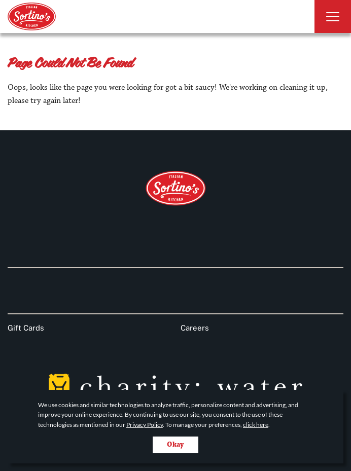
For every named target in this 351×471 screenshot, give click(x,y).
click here (255, 424)
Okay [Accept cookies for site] (175, 444)
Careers (195, 327)
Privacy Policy (144, 424)
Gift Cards (26, 327)
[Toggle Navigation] (332, 16)
